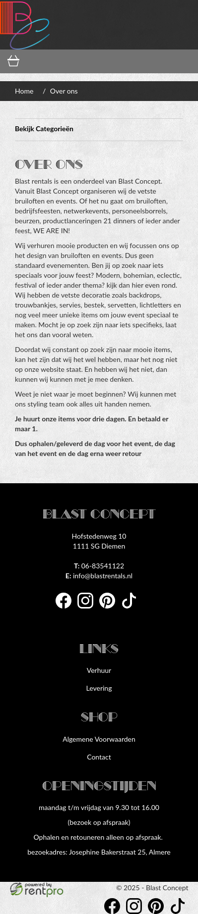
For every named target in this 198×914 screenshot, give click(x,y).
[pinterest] (110, 610)
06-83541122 (99, 565)
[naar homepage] (25, 24)
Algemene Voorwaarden (99, 739)
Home (24, 91)
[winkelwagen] (16, 61)
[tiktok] (132, 610)
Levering (99, 688)
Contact (99, 757)
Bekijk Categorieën (99, 130)
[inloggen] (57, 61)
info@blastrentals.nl (99, 575)
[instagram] (88, 610)
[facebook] (66, 610)
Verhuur (99, 670)
